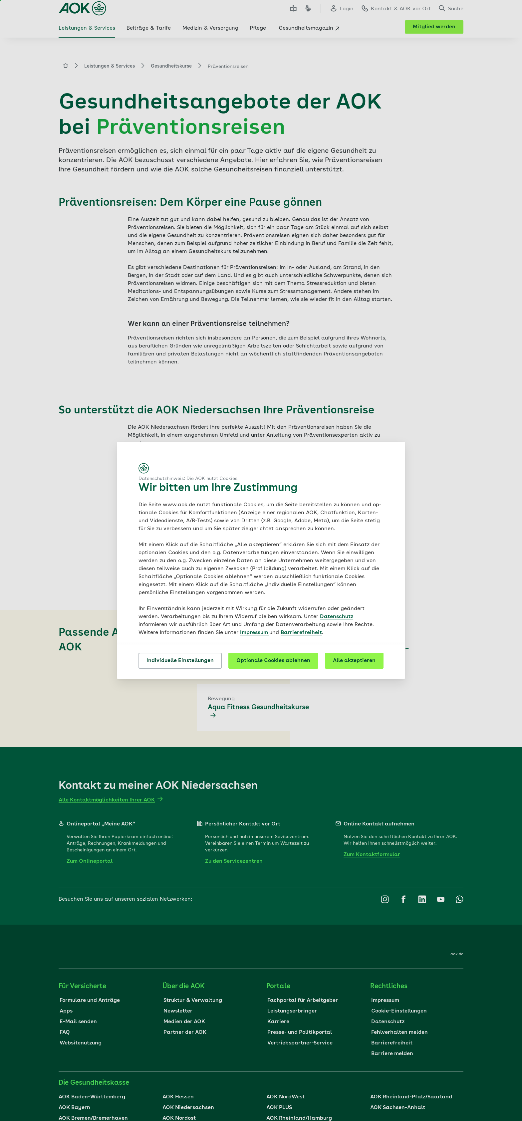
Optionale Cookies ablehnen (273, 660)
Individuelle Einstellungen (180, 660)
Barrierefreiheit (301, 632)
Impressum (254, 632)
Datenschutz (336, 616)
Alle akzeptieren (354, 660)
